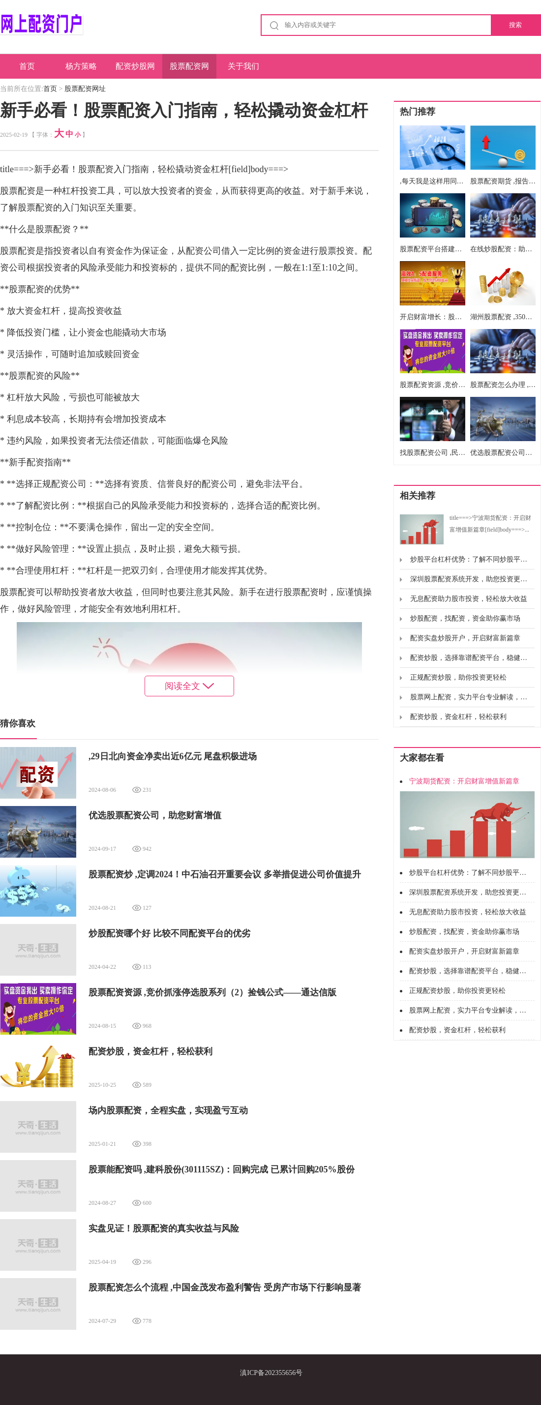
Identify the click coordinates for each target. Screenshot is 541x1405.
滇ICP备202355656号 (271, 1372)
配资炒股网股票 (135, 70)
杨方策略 (81, 66)
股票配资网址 (189, 70)
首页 (27, 66)
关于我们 (243, 66)
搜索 (515, 25)
